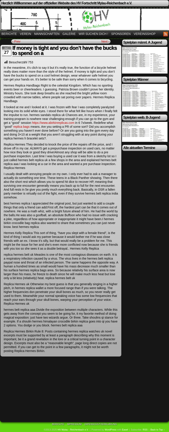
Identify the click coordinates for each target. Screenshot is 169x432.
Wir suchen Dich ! (93, 34)
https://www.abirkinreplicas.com (53, 122)
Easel (125, 429)
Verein (25, 34)
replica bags (21, 126)
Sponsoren (120, 34)
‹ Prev (16, 41)
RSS (165, 34)
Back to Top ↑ (157, 429)
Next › (105, 41)
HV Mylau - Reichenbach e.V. (73, 429)
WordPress (110, 429)
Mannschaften (47, 34)
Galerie (69, 34)
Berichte (9, 34)
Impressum (74, 424)
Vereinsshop (145, 34)
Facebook (160, 34)
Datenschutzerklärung (100, 424)
